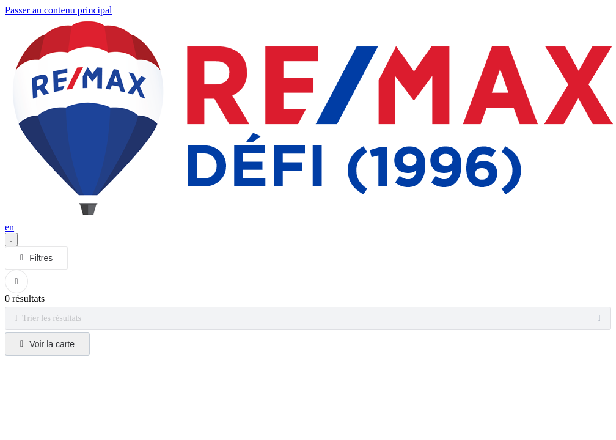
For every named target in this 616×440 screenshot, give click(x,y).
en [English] (9, 227)
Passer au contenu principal (58, 10)
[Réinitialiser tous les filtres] (16, 281)
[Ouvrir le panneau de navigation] (11, 239)
